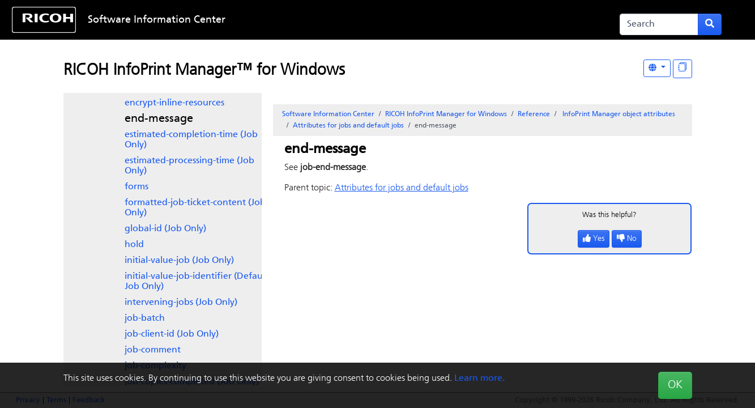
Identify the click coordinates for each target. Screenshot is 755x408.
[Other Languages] (657, 68)
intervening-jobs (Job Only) (181, 302)
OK (675, 385)
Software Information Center (156, 20)
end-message (159, 119)
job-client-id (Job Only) (172, 334)
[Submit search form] (710, 24)
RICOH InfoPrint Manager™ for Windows (204, 71)
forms (136, 187)
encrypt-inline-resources (174, 103)
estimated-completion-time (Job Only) (191, 140)
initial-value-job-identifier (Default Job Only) (196, 281)
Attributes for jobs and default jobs (348, 125)
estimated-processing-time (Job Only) (189, 166)
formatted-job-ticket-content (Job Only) (195, 208)
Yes (593, 239)
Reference (534, 114)
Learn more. (479, 378)
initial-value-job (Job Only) (179, 260)
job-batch (145, 318)
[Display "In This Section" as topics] (682, 69)
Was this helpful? (609, 215)
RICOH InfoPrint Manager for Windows (446, 114)
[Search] (659, 24)
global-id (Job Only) (165, 228)
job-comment (153, 350)
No (627, 239)
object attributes (618, 114)
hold (134, 244)
